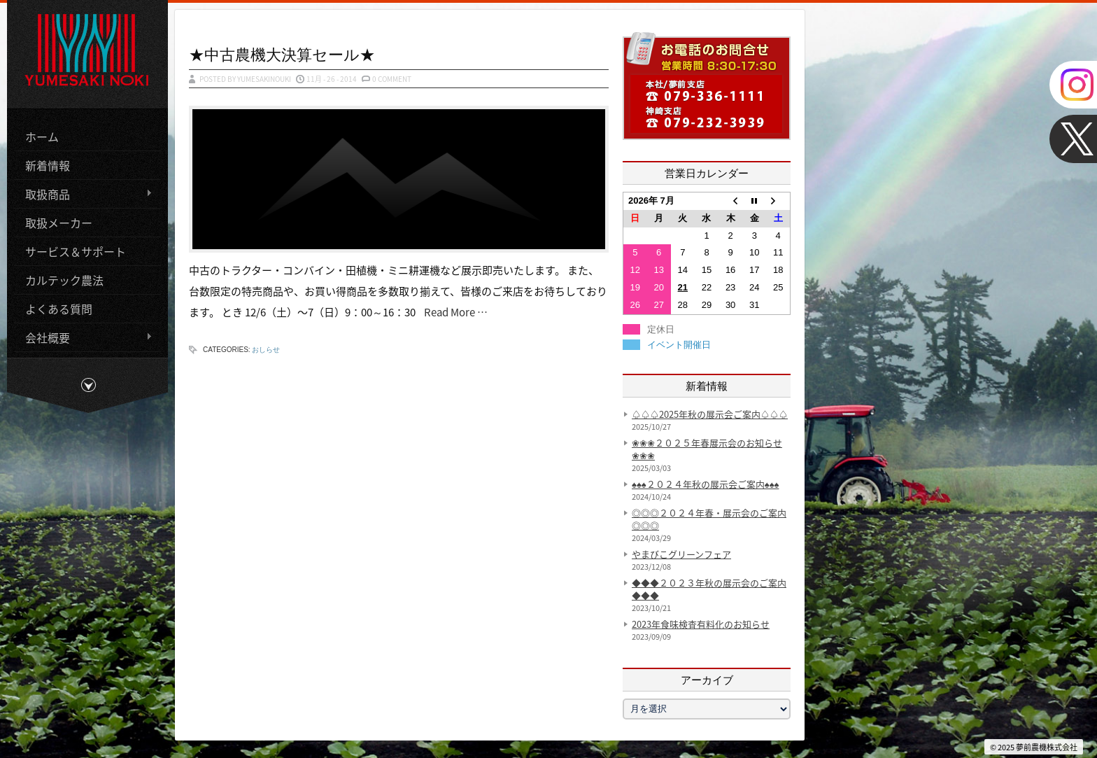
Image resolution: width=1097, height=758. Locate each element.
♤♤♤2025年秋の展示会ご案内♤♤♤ (710, 414)
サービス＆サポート (75, 250)
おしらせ (266, 349)
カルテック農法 (64, 279)
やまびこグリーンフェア (681, 554)
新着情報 (47, 164)
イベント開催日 (679, 344)
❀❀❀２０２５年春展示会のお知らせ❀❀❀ (707, 449)
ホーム (42, 135)
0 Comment (391, 78)
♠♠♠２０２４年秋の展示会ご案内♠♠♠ (705, 484)
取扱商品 (83, 193)
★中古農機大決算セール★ (282, 54)
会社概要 (83, 337)
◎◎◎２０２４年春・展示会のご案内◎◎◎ (709, 519)
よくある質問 (58, 308)
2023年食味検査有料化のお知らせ (701, 624)
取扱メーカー (58, 221)
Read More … (453, 312)
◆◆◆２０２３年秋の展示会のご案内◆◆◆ (709, 589)
